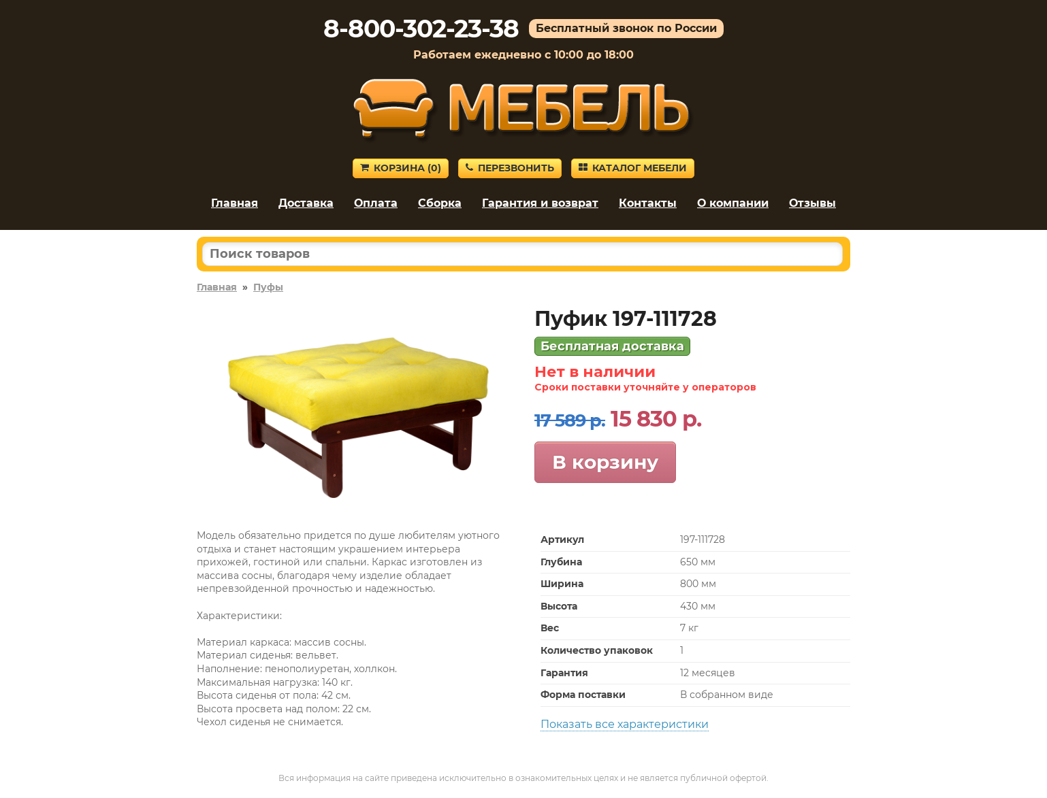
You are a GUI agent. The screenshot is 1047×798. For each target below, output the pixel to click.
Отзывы (812, 203)
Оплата (376, 203)
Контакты (648, 203)
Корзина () (400, 168)
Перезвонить (510, 168)
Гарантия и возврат (540, 203)
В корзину (605, 461)
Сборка (440, 203)
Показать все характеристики (625, 724)
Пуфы (268, 287)
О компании (733, 203)
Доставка (306, 203)
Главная (234, 203)
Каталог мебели (633, 168)
